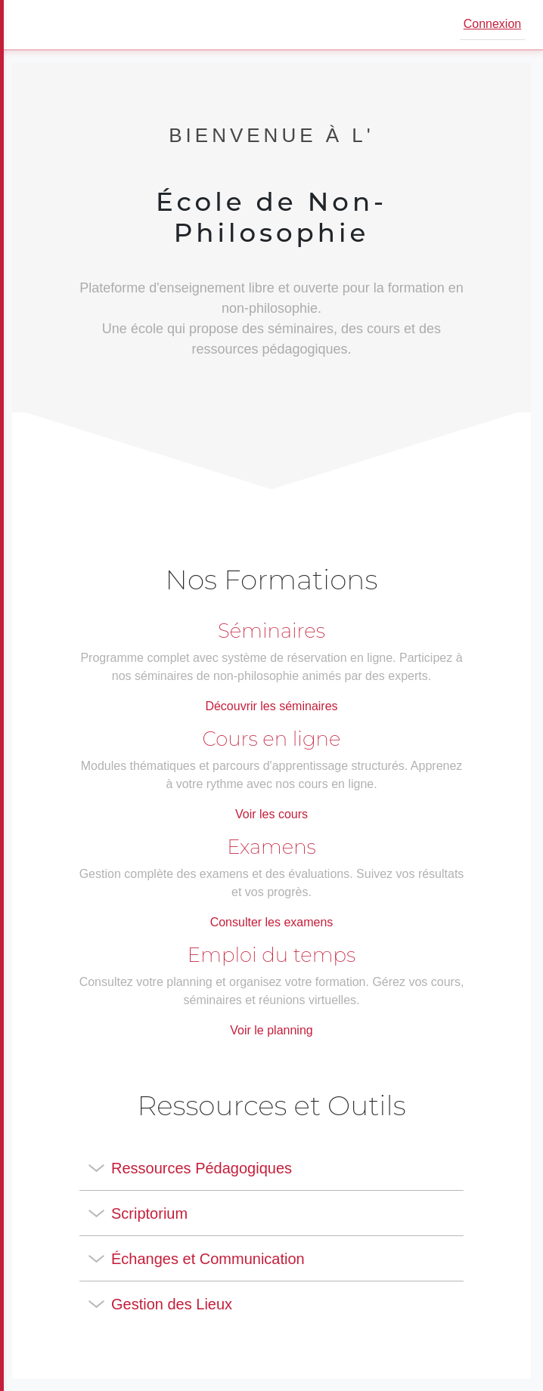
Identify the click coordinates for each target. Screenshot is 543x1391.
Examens (271, 847)
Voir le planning (271, 1030)
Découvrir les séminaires (271, 706)
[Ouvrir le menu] (33, 25)
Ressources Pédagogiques (201, 1168)
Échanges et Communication (208, 1258)
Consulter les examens (272, 922)
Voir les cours (271, 814)
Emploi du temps (271, 955)
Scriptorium (149, 1213)
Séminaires (271, 631)
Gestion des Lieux (171, 1304)
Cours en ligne (272, 739)
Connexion (493, 23)
